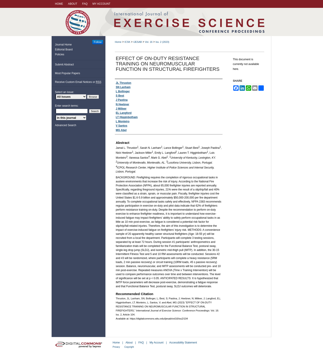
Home (118, 42)
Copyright (129, 347)
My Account (157, 342)
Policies (59, 54)
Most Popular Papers (67, 73)
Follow (98, 42)
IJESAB (137, 42)
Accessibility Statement (183, 342)
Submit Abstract (64, 64)
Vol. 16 (149, 42)
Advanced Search (65, 125)
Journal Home (63, 44)
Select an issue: (64, 92)
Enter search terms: (67, 105)
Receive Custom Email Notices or (78, 82)
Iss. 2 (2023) (162, 42)
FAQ (141, 342)
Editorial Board (64, 49)
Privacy (116, 347)
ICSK (127, 42)
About (129, 342)
